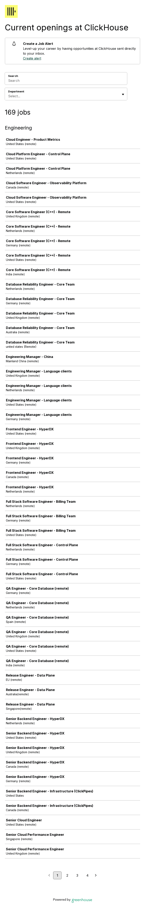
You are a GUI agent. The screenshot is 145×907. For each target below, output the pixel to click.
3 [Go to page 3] (77, 875)
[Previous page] (49, 875)
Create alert (32, 58)
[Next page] (96, 875)
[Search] (66, 81)
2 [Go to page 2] (67, 875)
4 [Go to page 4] (87, 875)
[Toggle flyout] (123, 94)
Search (13, 76)
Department (16, 91)
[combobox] (8, 96)
